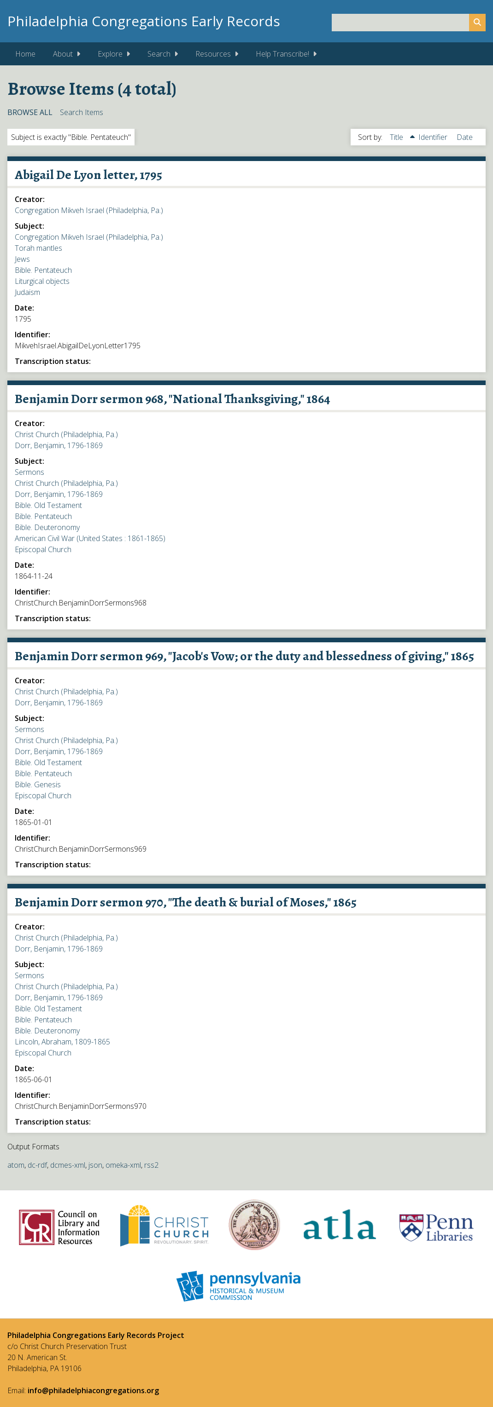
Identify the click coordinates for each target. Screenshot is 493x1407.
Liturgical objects (42, 281)
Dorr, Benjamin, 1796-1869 (59, 445)
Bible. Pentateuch (43, 270)
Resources (213, 54)
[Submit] (477, 22)
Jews (22, 259)
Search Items (81, 112)
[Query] (409, 22)
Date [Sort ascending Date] (465, 137)
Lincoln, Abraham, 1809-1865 (62, 1042)
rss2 (151, 1165)
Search (158, 54)
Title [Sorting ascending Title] (397, 137)
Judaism (27, 292)
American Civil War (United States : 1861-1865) (90, 538)
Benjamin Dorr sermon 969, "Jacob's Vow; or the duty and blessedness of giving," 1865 (244, 656)
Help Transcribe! (282, 54)
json (95, 1165)
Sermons (29, 472)
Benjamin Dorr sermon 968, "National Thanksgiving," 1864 (172, 399)
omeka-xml (123, 1165)
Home (25, 54)
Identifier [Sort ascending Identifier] (433, 137)
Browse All (30, 112)
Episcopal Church (43, 549)
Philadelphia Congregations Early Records (143, 21)
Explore (110, 54)
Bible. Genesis (38, 784)
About (63, 54)
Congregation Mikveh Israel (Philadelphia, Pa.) (89, 210)
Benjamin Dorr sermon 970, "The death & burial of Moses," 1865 (186, 902)
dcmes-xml (67, 1165)
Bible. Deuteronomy (47, 527)
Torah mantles (38, 248)
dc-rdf (37, 1165)
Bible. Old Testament (48, 505)
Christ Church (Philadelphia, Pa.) (66, 434)
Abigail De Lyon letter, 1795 (88, 175)
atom (15, 1165)
